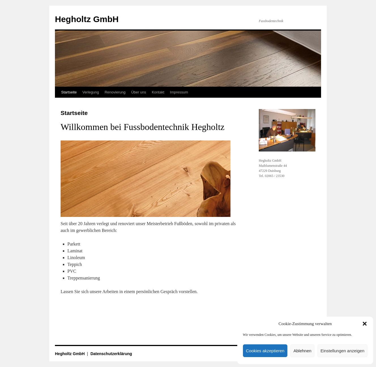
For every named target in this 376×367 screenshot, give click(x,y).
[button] (365, 324)
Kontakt (158, 92)
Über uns (138, 92)
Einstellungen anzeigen (342, 350)
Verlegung (90, 92)
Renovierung (114, 92)
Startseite (69, 92)
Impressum (179, 92)
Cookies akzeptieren (265, 350)
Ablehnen (302, 350)
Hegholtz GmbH (87, 19)
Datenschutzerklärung (111, 353)
